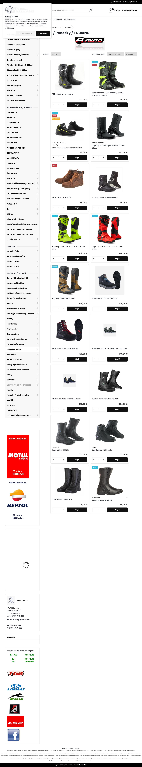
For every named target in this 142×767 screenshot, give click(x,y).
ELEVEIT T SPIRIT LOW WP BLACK (77, 155)
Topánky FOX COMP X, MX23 (54, 210)
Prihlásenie (117, 2)
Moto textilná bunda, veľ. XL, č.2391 (28, 579)
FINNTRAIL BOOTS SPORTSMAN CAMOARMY (123, 210)
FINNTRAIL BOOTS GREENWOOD (76, 210)
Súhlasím (42, 33)
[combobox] (115, 54)
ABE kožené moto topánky (52, 97)
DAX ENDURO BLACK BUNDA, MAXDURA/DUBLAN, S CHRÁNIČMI (27, 562)
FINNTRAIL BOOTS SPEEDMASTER (99, 210)
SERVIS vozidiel (69, 19)
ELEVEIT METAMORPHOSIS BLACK (76, 266)
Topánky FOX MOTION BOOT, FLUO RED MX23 (124, 155)
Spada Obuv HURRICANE (74, 321)
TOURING (68, 27)
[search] (90, 10)
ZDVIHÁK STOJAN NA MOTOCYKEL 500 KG (26, 539)
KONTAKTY (58, 19)
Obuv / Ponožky (55, 27)
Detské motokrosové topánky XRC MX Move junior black (78, 97)
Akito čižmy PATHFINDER (97, 322)
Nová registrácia (131, 2)
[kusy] (48, 113)
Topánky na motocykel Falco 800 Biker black (124, 99)
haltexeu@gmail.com (19, 619)
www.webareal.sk (80, 765)
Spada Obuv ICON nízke (123, 266)
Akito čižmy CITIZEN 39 (54, 155)
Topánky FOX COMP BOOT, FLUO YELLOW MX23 (100, 155)
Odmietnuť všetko (25, 34)
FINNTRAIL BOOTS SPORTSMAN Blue (52, 265)
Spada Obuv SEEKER (100, 267)
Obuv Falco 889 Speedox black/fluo (100, 100)
